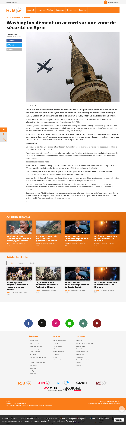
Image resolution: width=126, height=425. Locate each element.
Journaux (40, 10)
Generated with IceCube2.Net (110, 403)
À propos (79, 340)
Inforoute (56, 354)
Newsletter (79, 365)
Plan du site (48, 405)
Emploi (55, 357)
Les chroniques (34, 343)
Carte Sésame (80, 346)
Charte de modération (83, 360)
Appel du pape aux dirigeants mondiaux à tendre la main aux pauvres (17, 286)
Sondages (32, 371)
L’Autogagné (33, 365)
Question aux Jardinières (37, 362)
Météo (55, 349)
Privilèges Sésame (58, 346)
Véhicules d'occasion (59, 340)
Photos (50, 10)
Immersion (33, 354)
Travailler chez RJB (82, 351)
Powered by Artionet (94, 403)
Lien (10, 49)
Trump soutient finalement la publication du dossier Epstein (77, 238)
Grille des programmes (36, 349)
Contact (78, 362)
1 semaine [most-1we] (21, 263)
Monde (27, 18)
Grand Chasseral (34, 351)
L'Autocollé (33, 368)
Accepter (118, 420)
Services (82, 10)
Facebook (28, 323)
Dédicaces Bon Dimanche (37, 357)
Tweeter (11, 45)
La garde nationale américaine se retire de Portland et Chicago (47, 284)
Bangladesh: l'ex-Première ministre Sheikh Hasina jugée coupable (18, 238)
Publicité (79, 349)
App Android (97, 323)
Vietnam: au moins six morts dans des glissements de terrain (46, 238)
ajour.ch (30, 10)
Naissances (32, 360)
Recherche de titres (35, 346)
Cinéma (55, 343)
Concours (32, 373)
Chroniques (72, 10)
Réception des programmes (85, 343)
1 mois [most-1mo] (32, 263)
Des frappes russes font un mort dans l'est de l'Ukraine (105, 238)
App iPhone (83, 323)
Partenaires (80, 354)
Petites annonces (58, 351)
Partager (11, 40)
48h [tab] (11, 263)
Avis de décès (57, 360)
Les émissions (33, 340)
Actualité (16, 18)
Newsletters (69, 323)
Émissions (60, 10)
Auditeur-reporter (111, 2)
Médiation (79, 357)
